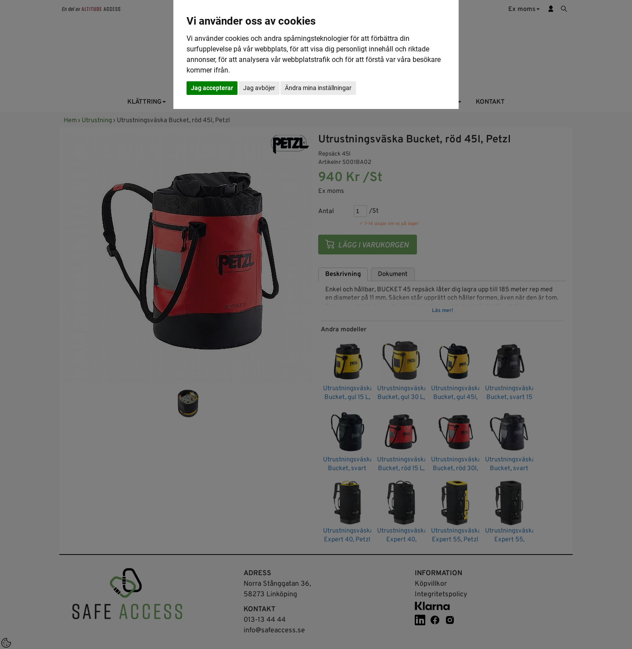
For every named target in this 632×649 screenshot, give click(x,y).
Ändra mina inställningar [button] (318, 87)
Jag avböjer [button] (259, 87)
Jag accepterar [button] (212, 87)
